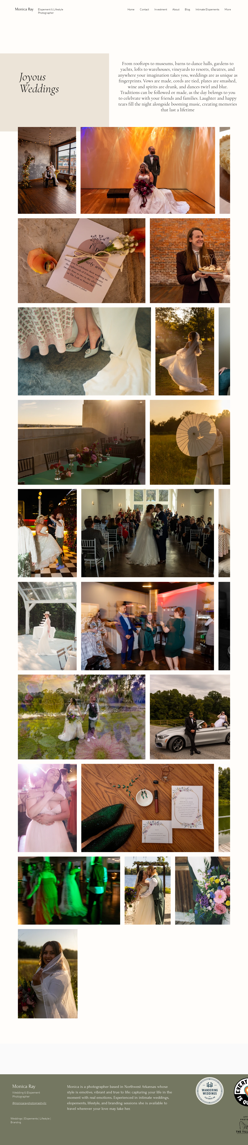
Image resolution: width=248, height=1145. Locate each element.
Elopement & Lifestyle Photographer (50, 11)
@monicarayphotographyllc (29, 1103)
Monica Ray (25, 9)
